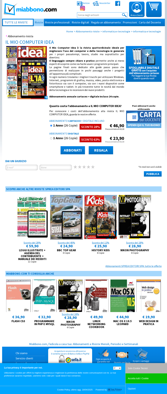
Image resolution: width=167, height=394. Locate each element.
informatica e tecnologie (116, 31)
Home (69, 31)
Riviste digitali (80, 22)
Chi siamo (22, 353)
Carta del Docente (150, 22)
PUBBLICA (152, 174)
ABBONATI (73, 150)
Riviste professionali (57, 22)
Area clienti (137, 9)
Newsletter (101, 3)
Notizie (83, 3)
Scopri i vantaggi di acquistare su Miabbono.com (141, 357)
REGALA (101, 150)
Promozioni (130, 22)
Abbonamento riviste (88, 31)
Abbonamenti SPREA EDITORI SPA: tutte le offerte (133, 266)
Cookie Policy (63, 389)
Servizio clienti (24, 358)
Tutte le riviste (16, 22)
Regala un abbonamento (106, 22)
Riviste (39, 22)
